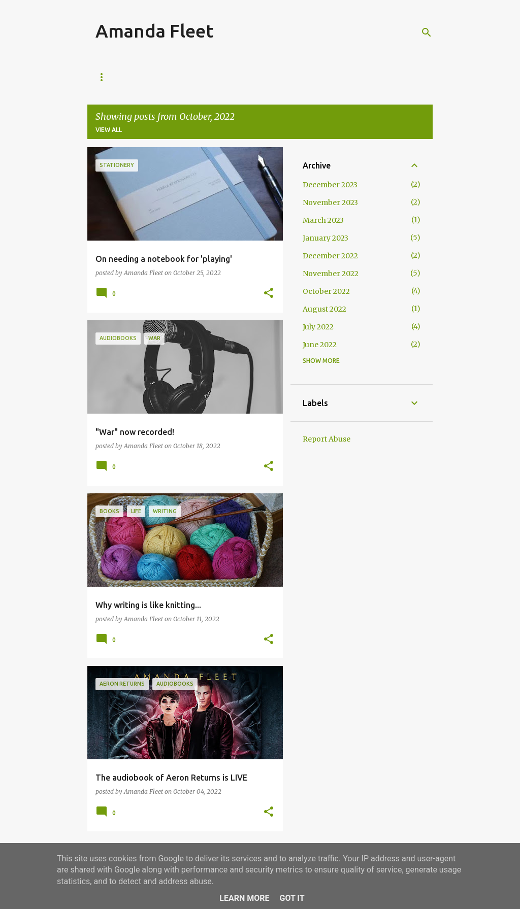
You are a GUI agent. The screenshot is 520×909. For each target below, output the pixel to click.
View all (108, 129)
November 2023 (330, 202)
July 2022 (318, 326)
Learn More (244, 898)
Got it (291, 898)
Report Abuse (326, 439)
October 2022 (326, 291)
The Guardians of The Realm (230, 77)
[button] (269, 293)
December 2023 (330, 184)
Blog (104, 77)
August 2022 (324, 309)
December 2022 (330, 255)
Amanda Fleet (154, 30)
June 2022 (320, 344)
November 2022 (331, 273)
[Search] (426, 32)
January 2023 (325, 238)
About (146, 77)
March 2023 (323, 220)
